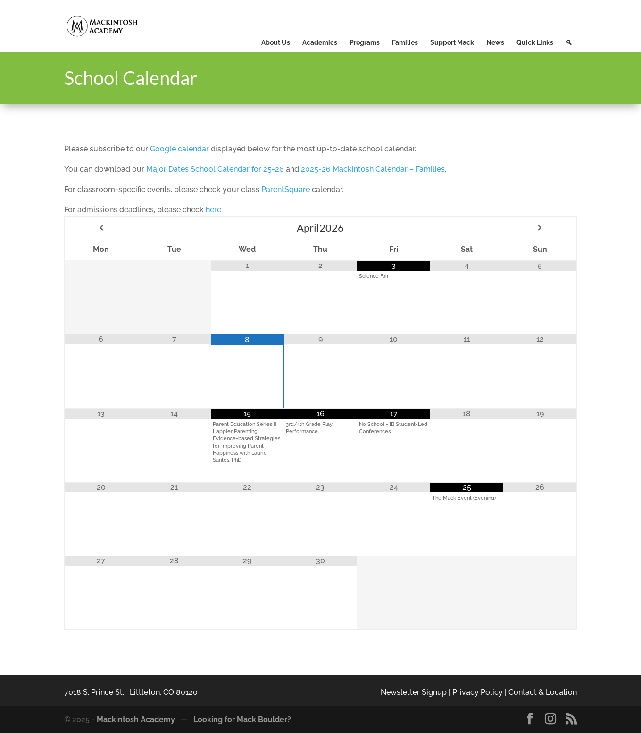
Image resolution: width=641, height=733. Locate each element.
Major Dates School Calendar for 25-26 (215, 169)
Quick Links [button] (534, 42)
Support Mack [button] (452, 42)
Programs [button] (365, 42)
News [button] (495, 42)
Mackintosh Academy (136, 719)
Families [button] (405, 42)
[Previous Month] (101, 228)
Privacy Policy (477, 692)
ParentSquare (285, 189)
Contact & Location (542, 692)
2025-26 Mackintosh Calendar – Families (373, 169)
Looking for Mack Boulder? (242, 719)
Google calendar (179, 148)
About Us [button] (275, 42)
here (213, 209)
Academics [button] (319, 42)
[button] (569, 42)
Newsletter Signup (414, 692)
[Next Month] (539, 228)
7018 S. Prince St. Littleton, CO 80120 (131, 692)
